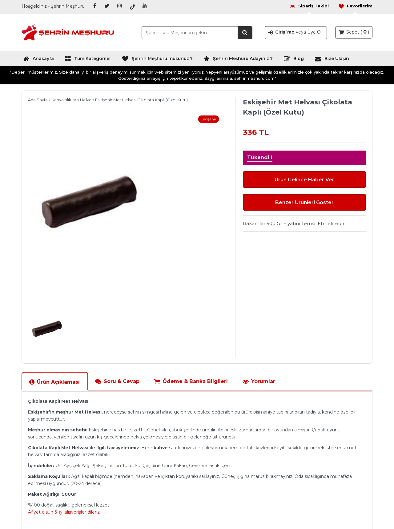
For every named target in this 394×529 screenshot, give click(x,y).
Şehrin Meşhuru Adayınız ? (238, 60)
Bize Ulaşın (332, 60)
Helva (85, 99)
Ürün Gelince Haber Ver (304, 180)
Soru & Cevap (117, 381)
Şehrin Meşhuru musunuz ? (157, 60)
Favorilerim (355, 6)
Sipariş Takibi (309, 6)
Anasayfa (38, 60)
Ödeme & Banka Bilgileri (191, 381)
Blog (293, 60)
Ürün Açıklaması (54, 382)
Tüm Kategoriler (88, 60)
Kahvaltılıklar (63, 99)
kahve (161, 447)
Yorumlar (258, 381)
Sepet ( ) (354, 31)
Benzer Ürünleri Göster (304, 202)
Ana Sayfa (38, 99)
